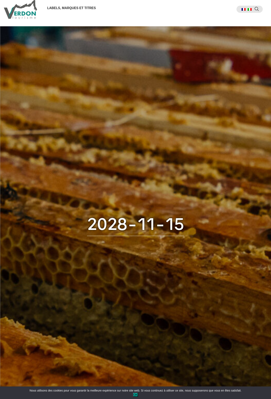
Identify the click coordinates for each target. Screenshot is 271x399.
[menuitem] (236, 13)
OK (135, 394)
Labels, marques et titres (73, 12)
